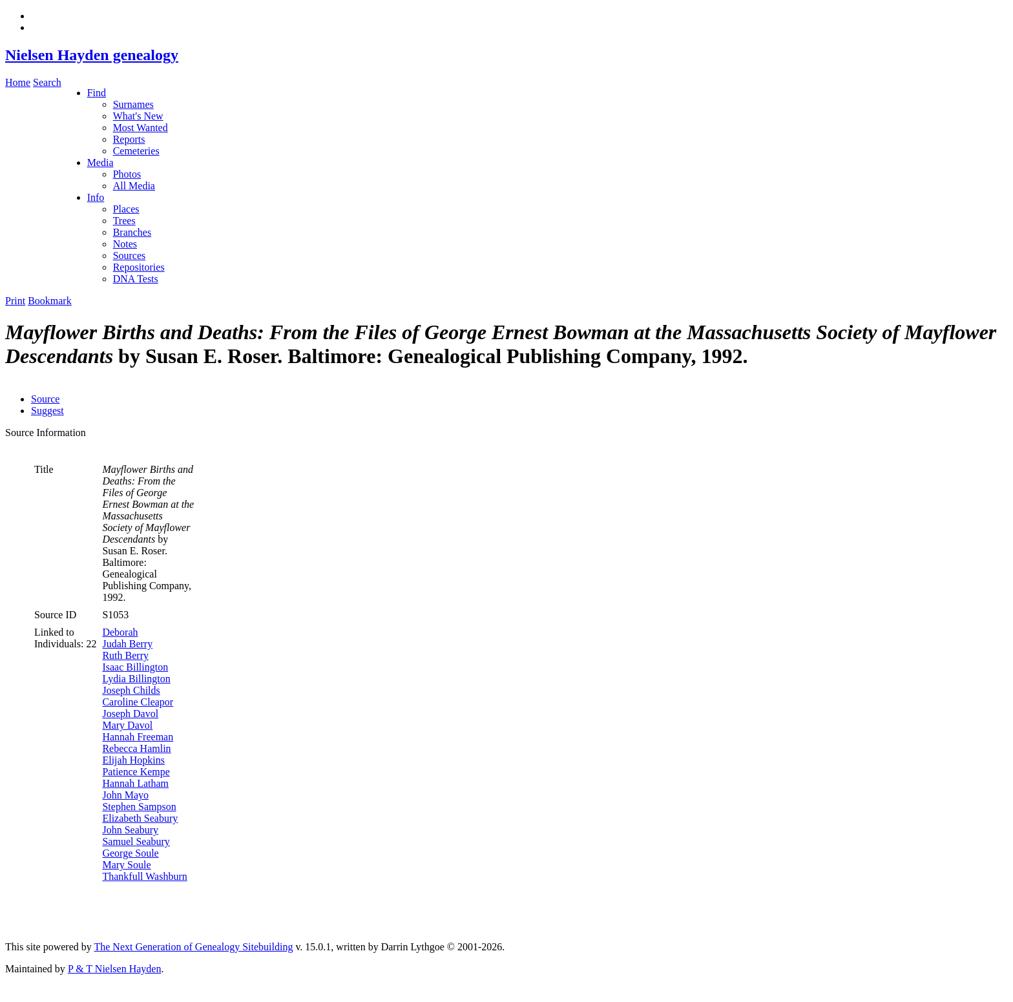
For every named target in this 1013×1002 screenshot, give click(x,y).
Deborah (120, 632)
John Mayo (125, 794)
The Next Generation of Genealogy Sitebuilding (193, 946)
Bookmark (50, 300)
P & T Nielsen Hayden (115, 968)
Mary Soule (126, 864)
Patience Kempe (135, 771)
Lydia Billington (136, 678)
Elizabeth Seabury (140, 818)
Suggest (47, 410)
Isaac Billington (135, 667)
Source (45, 398)
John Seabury (130, 829)
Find (96, 92)
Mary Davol (127, 725)
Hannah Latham (135, 783)
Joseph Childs (131, 690)
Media (100, 162)
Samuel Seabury (135, 841)
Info (96, 197)
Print (15, 300)
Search (47, 82)
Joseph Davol (130, 713)
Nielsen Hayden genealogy (91, 55)
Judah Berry (127, 643)
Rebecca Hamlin (136, 748)
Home (17, 82)
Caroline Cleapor (137, 701)
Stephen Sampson (139, 806)
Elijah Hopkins (133, 760)
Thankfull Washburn (144, 876)
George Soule (130, 853)
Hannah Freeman (137, 736)
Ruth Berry (125, 655)
